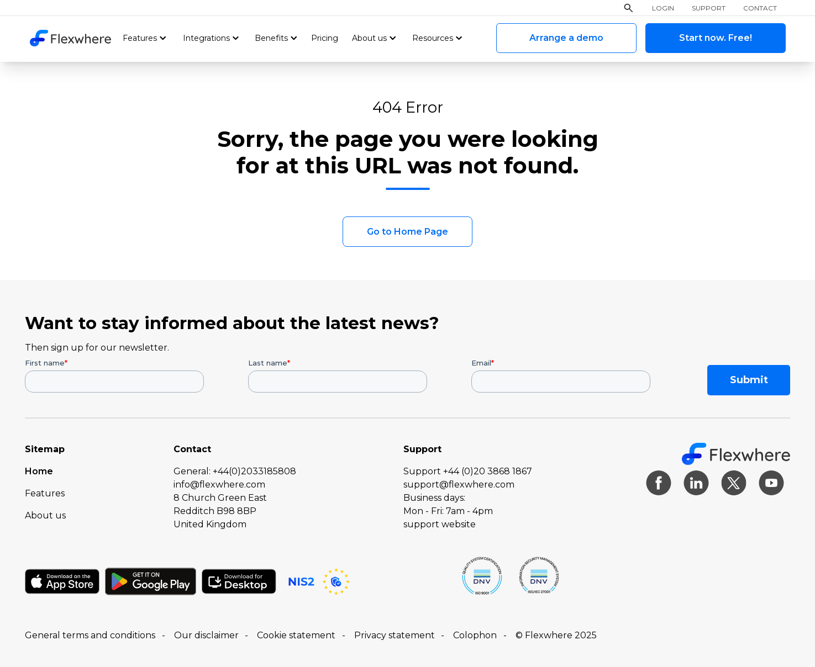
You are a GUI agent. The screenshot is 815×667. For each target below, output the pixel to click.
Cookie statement (296, 635)
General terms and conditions (90, 635)
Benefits (271, 38)
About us (369, 38)
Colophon (475, 635)
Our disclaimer (206, 635)
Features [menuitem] (45, 493)
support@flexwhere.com (458, 484)
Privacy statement (394, 635)
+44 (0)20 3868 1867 (487, 471)
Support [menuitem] (708, 8)
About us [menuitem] (45, 515)
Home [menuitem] (39, 471)
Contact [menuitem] (760, 8)
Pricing (324, 38)
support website (439, 524)
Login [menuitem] (663, 8)
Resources (432, 38)
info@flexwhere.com (219, 484)
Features (140, 38)
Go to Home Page (407, 231)
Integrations (206, 38)
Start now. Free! (715, 38)
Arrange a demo (566, 38)
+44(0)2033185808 (254, 471)
